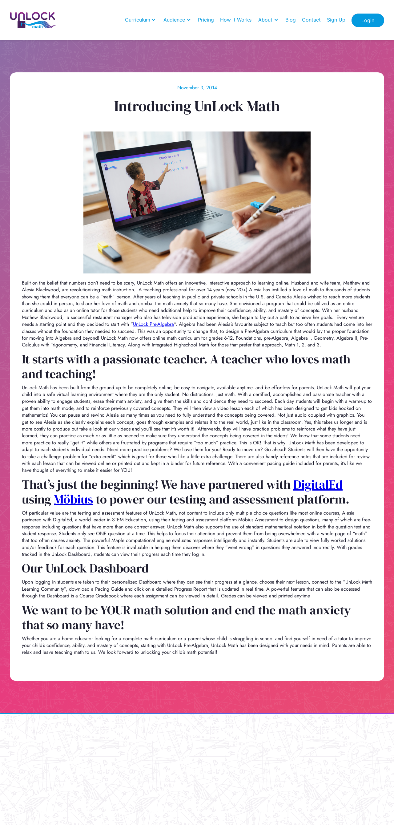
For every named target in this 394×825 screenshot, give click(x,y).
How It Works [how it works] (235, 20)
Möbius (73, 499)
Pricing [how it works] (206, 20)
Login (367, 20)
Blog (290, 20)
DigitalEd (318, 484)
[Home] (33, 20)
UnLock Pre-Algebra (153, 324)
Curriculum (137, 20)
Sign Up (336, 20)
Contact (311, 20)
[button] (140, 19)
